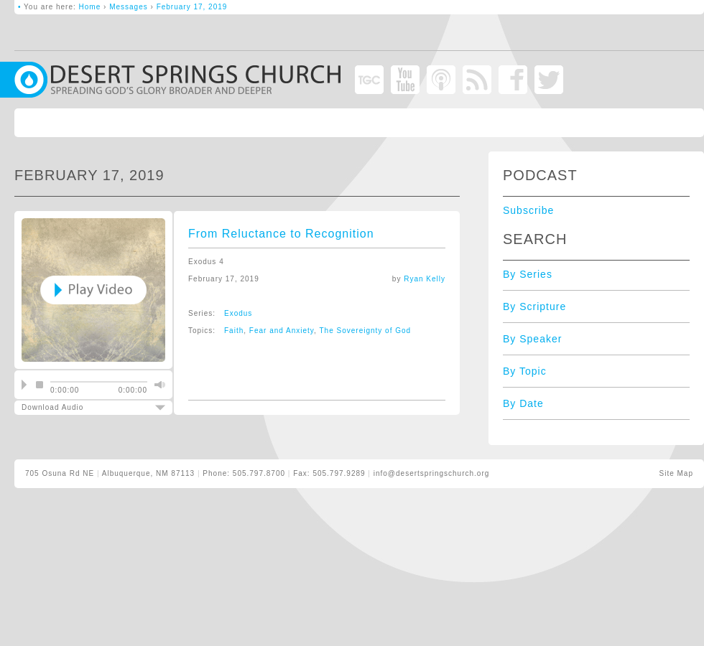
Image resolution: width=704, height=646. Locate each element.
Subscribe (528, 210)
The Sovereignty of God (366, 330)
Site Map (676, 473)
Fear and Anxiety (281, 330)
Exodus (238, 313)
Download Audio (81, 407)
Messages (128, 7)
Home (90, 7)
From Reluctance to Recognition (281, 234)
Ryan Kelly (424, 279)
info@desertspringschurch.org (432, 473)
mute (158, 384)
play (24, 384)
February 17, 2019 (192, 7)
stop (39, 384)
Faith (234, 330)
